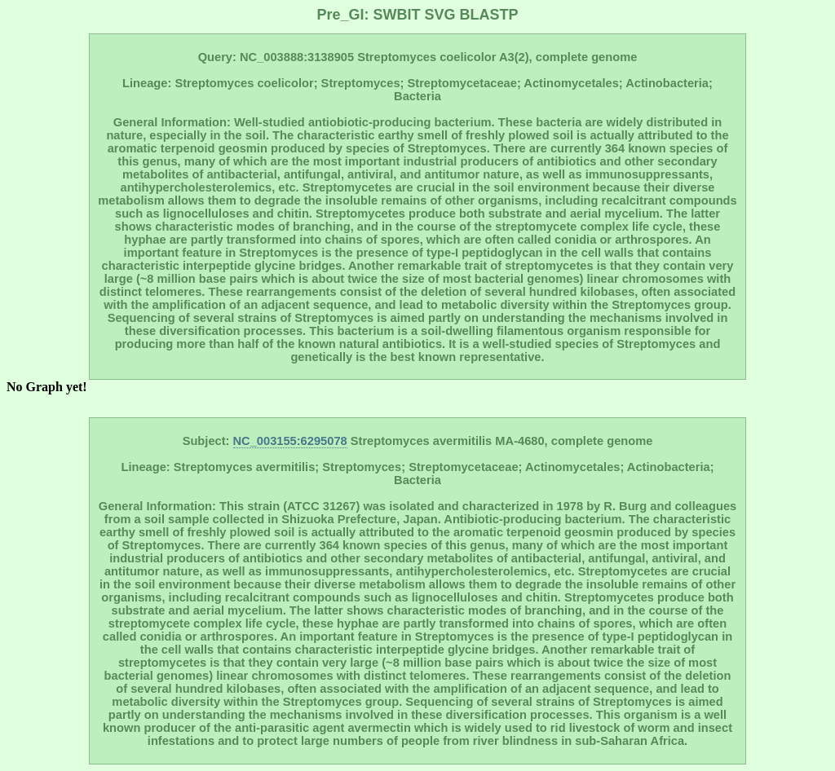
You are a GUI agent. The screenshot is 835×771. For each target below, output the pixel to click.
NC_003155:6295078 (290, 440)
